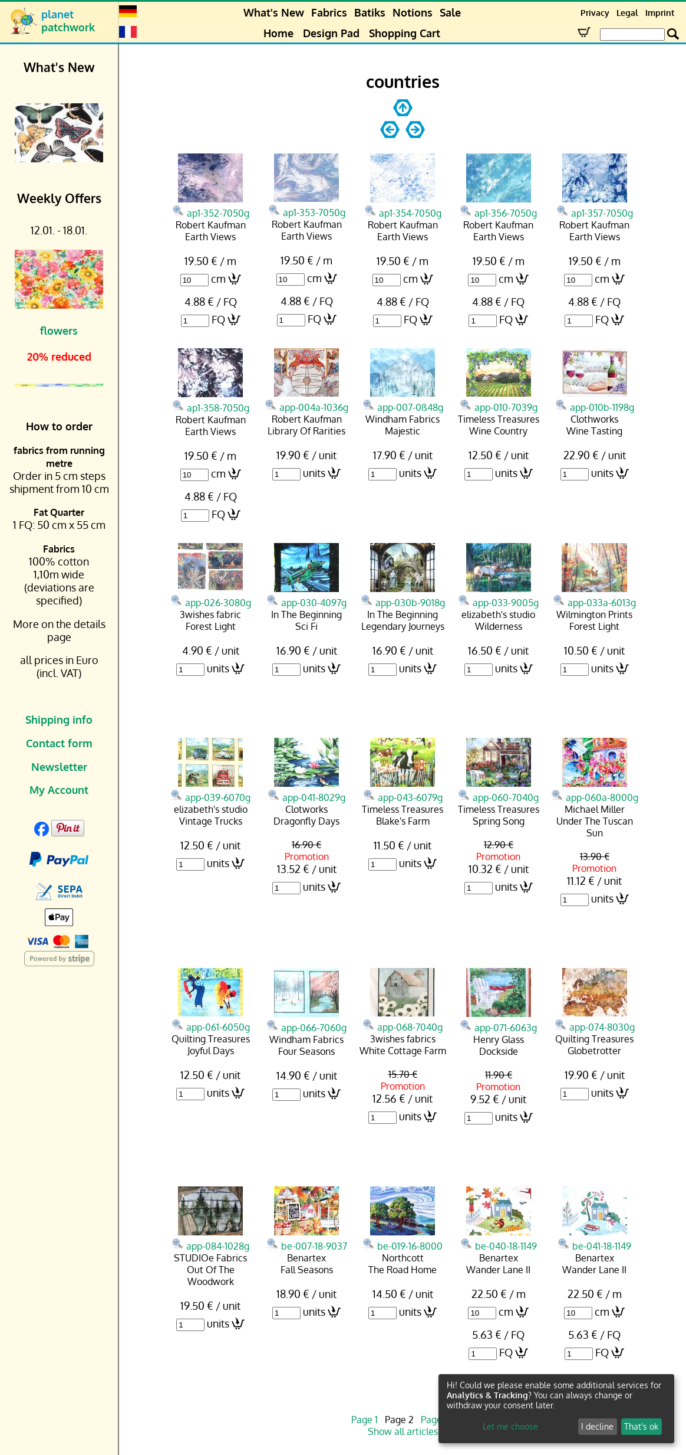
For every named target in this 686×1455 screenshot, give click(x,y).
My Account (58, 789)
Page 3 (435, 1419)
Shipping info (59, 719)
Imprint (659, 13)
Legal (627, 13)
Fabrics (329, 12)
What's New (273, 12)
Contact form (59, 743)
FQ (218, 319)
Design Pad (331, 33)
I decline (597, 1426)
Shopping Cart (404, 33)
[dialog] (556, 1408)
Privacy (595, 13)
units (314, 472)
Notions (413, 12)
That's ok (641, 1426)
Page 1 (364, 1419)
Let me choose (510, 1426)
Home (278, 33)
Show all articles (403, 1431)
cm (218, 278)
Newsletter (59, 766)
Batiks (369, 12)
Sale (450, 12)
